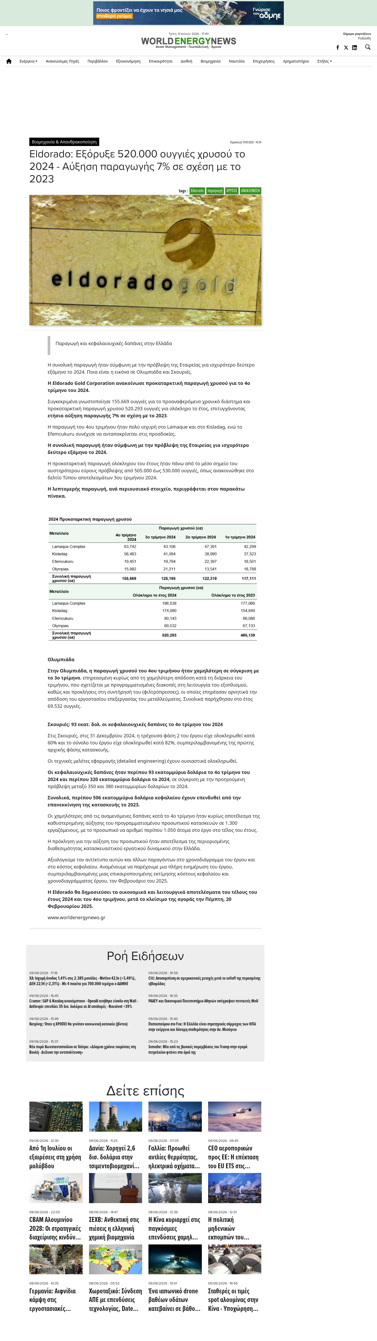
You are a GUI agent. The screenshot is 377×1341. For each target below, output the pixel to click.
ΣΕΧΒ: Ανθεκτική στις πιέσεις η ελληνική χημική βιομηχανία (114, 1229)
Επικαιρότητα (161, 61)
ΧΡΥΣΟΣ (231, 191)
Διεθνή (186, 61)
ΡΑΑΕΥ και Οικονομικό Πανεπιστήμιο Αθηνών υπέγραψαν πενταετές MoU (203, 1001)
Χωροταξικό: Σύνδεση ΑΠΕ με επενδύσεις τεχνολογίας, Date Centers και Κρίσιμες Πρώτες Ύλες (115, 1300)
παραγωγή (215, 191)
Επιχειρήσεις (264, 61)
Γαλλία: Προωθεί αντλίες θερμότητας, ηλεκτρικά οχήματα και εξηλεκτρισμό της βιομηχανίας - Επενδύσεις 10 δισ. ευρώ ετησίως (173, 1157)
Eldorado (197, 191)
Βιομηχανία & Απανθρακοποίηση (64, 142)
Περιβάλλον (98, 61)
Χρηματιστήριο (296, 61)
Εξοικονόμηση (128, 61)
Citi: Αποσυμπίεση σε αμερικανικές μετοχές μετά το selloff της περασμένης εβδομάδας (204, 981)
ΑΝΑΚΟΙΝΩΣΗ (250, 191)
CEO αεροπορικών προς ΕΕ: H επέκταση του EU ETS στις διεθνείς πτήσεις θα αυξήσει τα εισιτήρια (233, 1157)
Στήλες (323, 61)
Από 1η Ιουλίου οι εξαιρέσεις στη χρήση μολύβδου (55, 1157)
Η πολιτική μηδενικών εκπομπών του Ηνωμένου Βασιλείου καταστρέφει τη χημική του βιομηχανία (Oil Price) (234, 1229)
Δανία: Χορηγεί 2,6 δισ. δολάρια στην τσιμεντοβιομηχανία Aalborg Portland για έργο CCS (114, 1157)
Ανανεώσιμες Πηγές (62, 61)
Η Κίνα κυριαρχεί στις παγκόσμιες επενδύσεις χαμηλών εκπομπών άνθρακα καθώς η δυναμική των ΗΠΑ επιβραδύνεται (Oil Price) (174, 1229)
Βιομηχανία (211, 61)
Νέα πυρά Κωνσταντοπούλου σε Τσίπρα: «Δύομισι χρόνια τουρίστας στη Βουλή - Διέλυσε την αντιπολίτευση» (82, 1049)
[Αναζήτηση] (366, 47)
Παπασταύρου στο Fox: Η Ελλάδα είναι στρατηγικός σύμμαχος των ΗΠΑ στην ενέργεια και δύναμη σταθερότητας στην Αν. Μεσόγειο (202, 1027)
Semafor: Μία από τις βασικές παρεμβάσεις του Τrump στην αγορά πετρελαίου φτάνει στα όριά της (197, 1049)
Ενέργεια (27, 61)
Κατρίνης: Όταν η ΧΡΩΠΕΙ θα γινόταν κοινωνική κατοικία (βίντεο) (78, 1024)
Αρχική (10, 61)
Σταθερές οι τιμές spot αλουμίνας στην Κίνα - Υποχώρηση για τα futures (233, 1300)
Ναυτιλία (237, 61)
